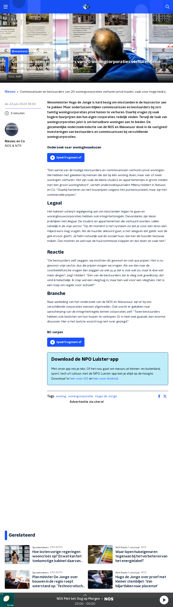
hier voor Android (105, 378)
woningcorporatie (80, 396)
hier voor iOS (79, 378)
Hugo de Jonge (106, 396)
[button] (164, 600)
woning (61, 396)
